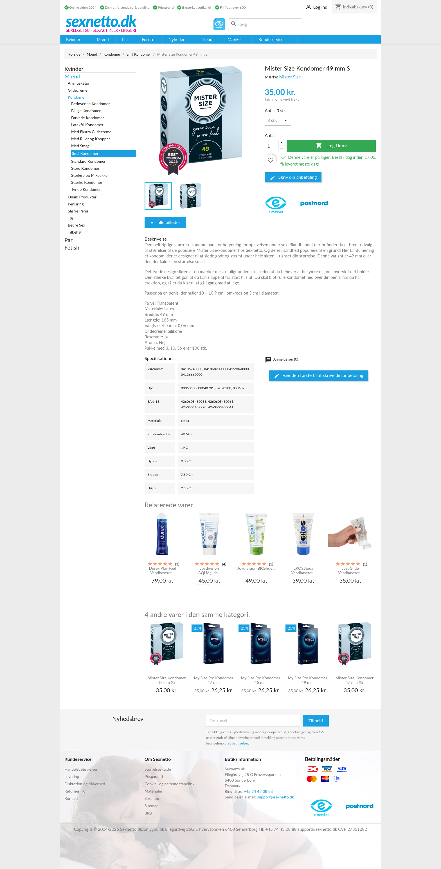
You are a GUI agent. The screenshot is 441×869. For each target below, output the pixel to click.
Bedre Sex (76, 225)
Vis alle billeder (165, 222)
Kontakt (71, 798)
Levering (71, 776)
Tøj (70, 218)
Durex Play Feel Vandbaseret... (162, 570)
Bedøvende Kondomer (90, 103)
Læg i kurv (331, 146)
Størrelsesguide (158, 769)
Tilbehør (75, 232)
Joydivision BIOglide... (256, 568)
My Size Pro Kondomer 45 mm (260, 680)
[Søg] (265, 24)
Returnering (74, 791)
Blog (148, 813)
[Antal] (278, 120)
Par (68, 240)
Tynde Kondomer (86, 189)
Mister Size (290, 76)
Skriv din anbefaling (293, 177)
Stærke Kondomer (86, 182)
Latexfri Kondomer (87, 124)
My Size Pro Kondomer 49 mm (307, 680)
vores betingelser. (236, 743)
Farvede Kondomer (87, 117)
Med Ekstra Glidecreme (91, 131)
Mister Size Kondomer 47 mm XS (167, 680)
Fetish (71, 247)
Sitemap (152, 805)
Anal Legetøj (78, 83)
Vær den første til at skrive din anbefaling (318, 375)
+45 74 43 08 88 (258, 791)
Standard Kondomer (88, 161)
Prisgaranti (154, 776)
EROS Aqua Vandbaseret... (303, 570)
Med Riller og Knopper (90, 138)
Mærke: (271, 76)
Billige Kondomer (86, 110)
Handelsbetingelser (81, 769)
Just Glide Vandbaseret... (350, 570)
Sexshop (152, 798)
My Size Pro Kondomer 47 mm (213, 680)
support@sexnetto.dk (275, 797)
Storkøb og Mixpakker (90, 175)
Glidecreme (77, 90)
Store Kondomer (85, 168)
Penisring (76, 204)
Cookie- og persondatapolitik (169, 783)
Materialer (153, 791)
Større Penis (78, 211)
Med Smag (80, 145)
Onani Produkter (82, 196)
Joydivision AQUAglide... (209, 570)
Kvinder (74, 68)
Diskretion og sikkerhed (84, 783)
